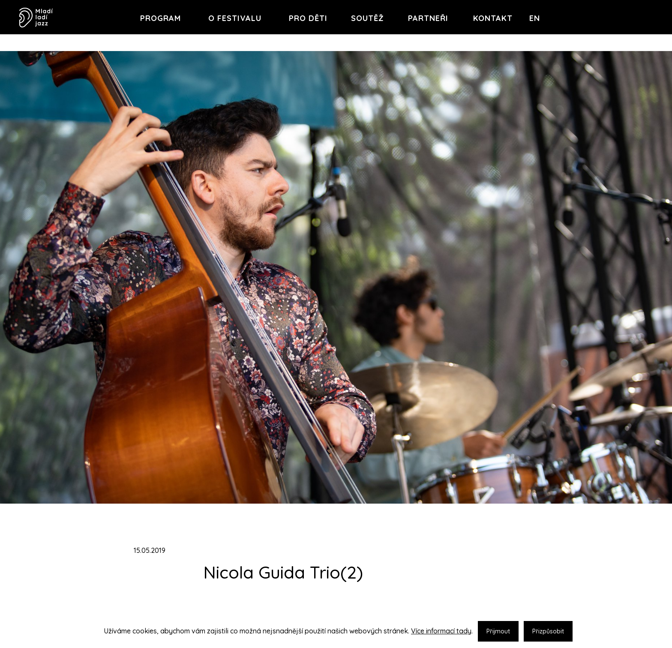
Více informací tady (441, 631)
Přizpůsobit (548, 631)
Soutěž (367, 18)
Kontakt (493, 18)
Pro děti (308, 18)
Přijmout (498, 631)
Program (160, 18)
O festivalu (234, 18)
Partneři (428, 18)
